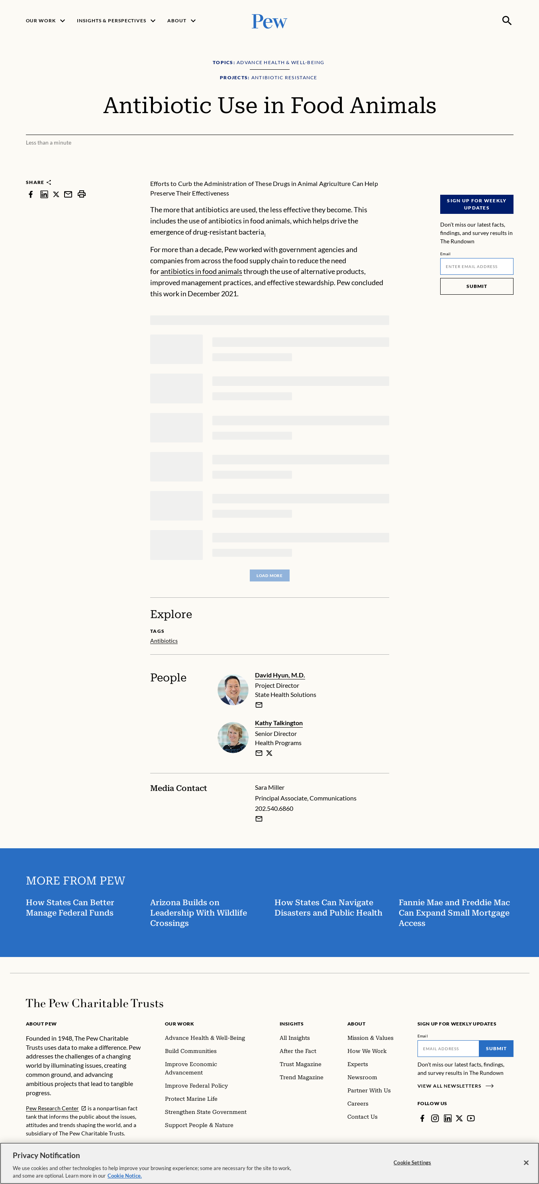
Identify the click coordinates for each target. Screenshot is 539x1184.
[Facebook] (422, 1118)
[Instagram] (435, 1118)
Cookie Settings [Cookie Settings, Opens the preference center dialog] (412, 1162)
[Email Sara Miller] (259, 819)
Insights (292, 1024)
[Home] (94, 1003)
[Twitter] (459, 1118)
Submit (476, 286)
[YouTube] (471, 1118)
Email (445, 254)
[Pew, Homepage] (270, 20)
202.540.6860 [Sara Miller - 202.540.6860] (274, 808)
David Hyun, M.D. (280, 675)
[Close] (526, 1163)
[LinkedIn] (448, 1118)
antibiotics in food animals (201, 271)
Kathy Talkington (279, 722)
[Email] (477, 266)
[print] (81, 194)
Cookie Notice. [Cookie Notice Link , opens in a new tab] (125, 1175)
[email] (259, 705)
